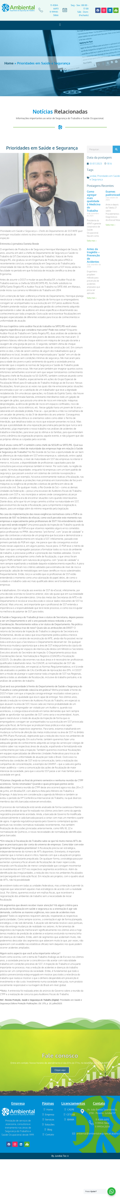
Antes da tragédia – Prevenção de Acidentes (93, 255)
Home (8, 63)
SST (70, 230)
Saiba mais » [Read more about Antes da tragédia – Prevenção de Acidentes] (92, 298)
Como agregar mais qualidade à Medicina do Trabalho (93, 201)
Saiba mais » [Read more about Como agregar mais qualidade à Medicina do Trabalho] (92, 241)
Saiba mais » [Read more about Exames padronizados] (110, 225)
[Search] (116, 149)
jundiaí (93, 175)
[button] (60, 24)
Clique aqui (60, 1070)
